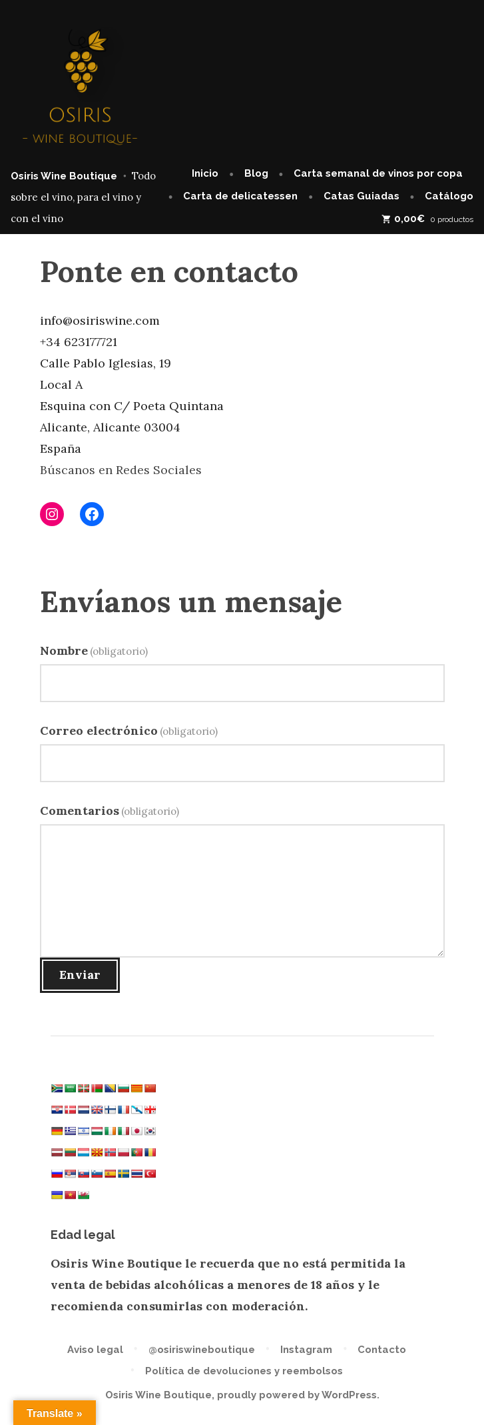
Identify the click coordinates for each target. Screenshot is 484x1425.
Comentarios (110, 810)
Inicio (205, 173)
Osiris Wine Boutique (64, 176)
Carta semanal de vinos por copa (378, 173)
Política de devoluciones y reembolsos (244, 1371)
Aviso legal (95, 1350)
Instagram (306, 1350)
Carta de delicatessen (240, 196)
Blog (256, 173)
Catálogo (449, 196)
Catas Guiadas (361, 196)
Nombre (94, 650)
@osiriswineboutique (201, 1350)
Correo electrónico (129, 730)
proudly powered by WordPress (297, 1395)
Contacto (382, 1350)
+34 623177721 (78, 341)
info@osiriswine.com (100, 320)
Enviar (80, 974)
